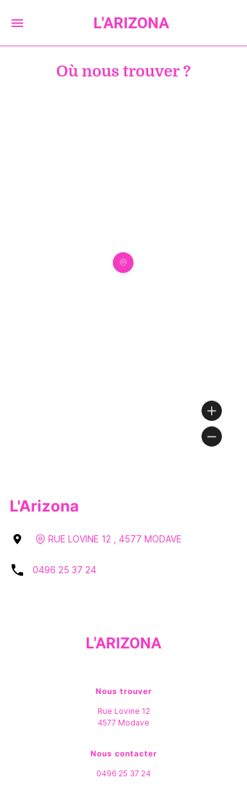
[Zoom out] (211, 436)
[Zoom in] (211, 410)
